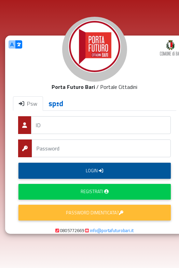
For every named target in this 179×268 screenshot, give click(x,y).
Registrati (95, 191)
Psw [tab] (28, 103)
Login (94, 170)
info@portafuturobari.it (112, 230)
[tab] (56, 103)
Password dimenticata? (94, 212)
